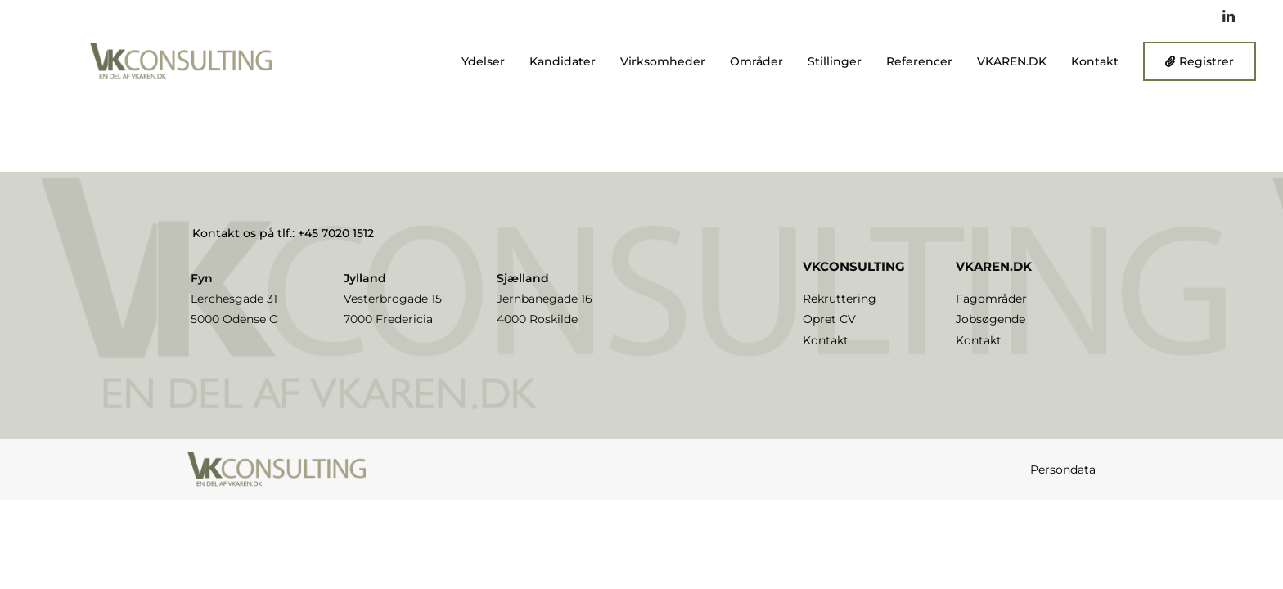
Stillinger (835, 61)
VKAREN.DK (1012, 61)
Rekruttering (839, 298)
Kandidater (562, 61)
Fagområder (991, 298)
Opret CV (829, 319)
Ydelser (483, 61)
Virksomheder (662, 61)
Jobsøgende (990, 319)
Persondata (1063, 469)
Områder (756, 61)
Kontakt (1095, 61)
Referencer (919, 61)
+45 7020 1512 (336, 233)
